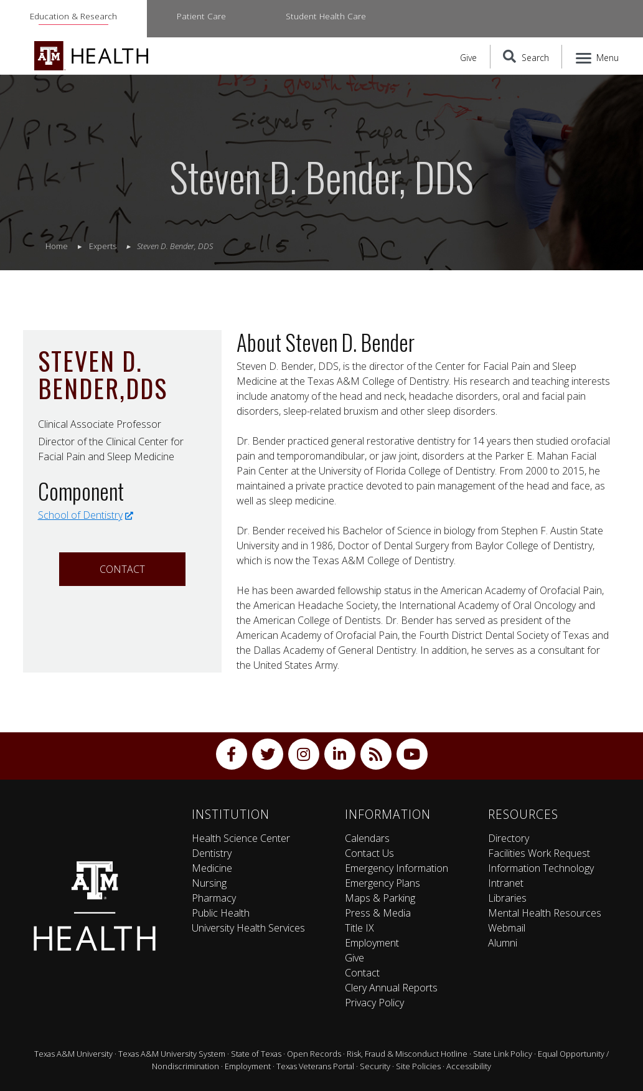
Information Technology (541, 868)
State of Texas (256, 1053)
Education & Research (73, 16)
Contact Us (369, 853)
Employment (372, 943)
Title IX (359, 928)
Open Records (314, 1053)
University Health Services (248, 928)
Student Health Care (326, 16)
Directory (508, 838)
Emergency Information (396, 868)
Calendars (367, 838)
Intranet (505, 883)
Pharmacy (214, 898)
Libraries (507, 898)
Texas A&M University (73, 1053)
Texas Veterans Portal (315, 1066)
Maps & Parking (380, 898)
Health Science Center (241, 838)
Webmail (506, 928)
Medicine (212, 868)
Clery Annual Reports (391, 987)
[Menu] (598, 56)
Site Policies (418, 1066)
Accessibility (468, 1066)
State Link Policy (502, 1053)
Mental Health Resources (544, 913)
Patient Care (201, 16)
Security (375, 1066)
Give (468, 58)
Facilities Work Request (539, 853)
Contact (122, 569)
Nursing (209, 883)
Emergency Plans (382, 883)
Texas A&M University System (171, 1053)
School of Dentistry (85, 515)
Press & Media (378, 913)
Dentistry (212, 853)
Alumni (502, 943)
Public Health (221, 913)
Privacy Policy (374, 1002)
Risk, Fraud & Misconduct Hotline (407, 1053)
